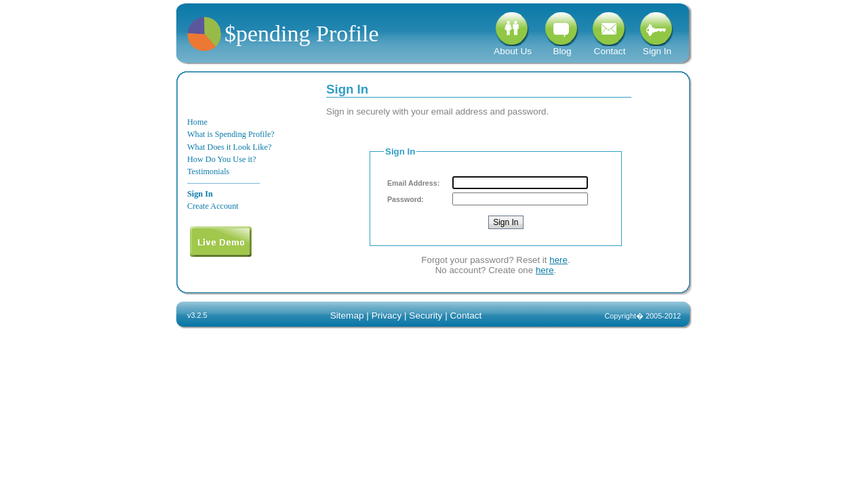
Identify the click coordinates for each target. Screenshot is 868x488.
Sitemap (347, 315)
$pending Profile (301, 33)
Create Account (213, 206)
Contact (610, 47)
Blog (562, 47)
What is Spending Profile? (231, 134)
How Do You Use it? (221, 159)
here (558, 260)
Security (425, 315)
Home (197, 122)
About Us (513, 47)
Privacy (387, 315)
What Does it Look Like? (229, 147)
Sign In (657, 47)
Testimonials (208, 171)
